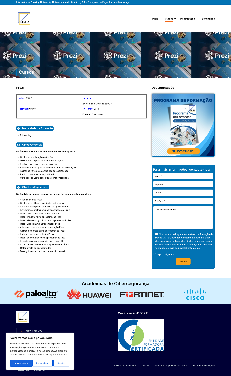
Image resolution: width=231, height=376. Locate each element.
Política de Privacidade (125, 365)
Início (155, 18)
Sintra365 (40, 370)
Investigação (187, 18)
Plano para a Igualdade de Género (171, 365)
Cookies (145, 365)
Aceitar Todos (58, 363)
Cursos (169, 18)
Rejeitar (39, 363)
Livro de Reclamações (204, 365)
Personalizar (20, 363)
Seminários (208, 18)
